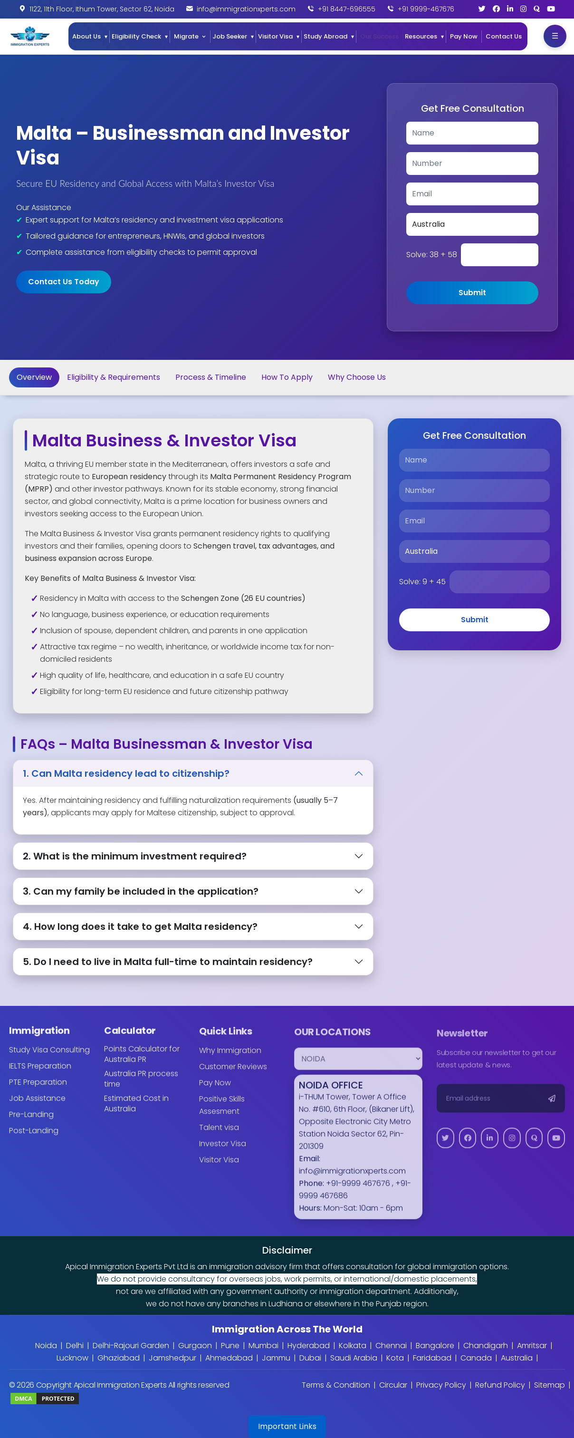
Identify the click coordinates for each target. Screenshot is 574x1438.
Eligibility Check (136, 36)
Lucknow (72, 1357)
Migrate (186, 36)
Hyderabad (308, 1345)
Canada (476, 1357)
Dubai (310, 1357)
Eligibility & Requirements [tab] (113, 377)
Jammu (276, 1357)
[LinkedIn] (510, 9)
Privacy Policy (441, 1385)
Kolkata (352, 1345)
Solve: (431, 254)
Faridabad (432, 1357)
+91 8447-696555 (346, 9)
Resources (421, 36)
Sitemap (549, 1385)
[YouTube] (551, 9)
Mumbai (263, 1345)
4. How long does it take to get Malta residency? (140, 926)
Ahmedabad (229, 1357)
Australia (517, 1357)
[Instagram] (523, 9)
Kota (395, 1357)
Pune (230, 1345)
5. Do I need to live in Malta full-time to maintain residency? (168, 961)
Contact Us (504, 36)
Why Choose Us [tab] (357, 377)
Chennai (391, 1345)
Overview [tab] (34, 377)
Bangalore (435, 1345)
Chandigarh (485, 1345)
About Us (86, 36)
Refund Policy (500, 1385)
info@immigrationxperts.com (246, 9)
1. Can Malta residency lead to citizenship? (126, 773)
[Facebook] (496, 9)
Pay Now (464, 36)
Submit (472, 292)
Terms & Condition (336, 1385)
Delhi (75, 1345)
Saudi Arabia (353, 1357)
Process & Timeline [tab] (210, 377)
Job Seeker (229, 36)
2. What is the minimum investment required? (135, 856)
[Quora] (537, 9)
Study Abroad (325, 36)
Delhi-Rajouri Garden (131, 1345)
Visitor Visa (275, 36)
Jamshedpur (172, 1357)
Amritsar (532, 1345)
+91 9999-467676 (426, 9)
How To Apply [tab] (287, 377)
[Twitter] (482, 9)
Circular (393, 1385)
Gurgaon (195, 1345)
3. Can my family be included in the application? (140, 891)
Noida (46, 1345)
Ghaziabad (118, 1357)
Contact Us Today (63, 281)
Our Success (379, 36)
